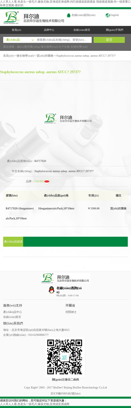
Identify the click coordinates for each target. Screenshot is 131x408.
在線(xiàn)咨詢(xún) (81, 15)
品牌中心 (49, 29)
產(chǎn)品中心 (12, 311)
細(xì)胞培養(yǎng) (28, 46)
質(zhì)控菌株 (45, 55)
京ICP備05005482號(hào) (65, 393)
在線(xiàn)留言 (81, 29)
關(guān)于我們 (114, 29)
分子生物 (64, 46)
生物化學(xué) (79, 46)
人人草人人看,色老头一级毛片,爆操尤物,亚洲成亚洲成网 (34, 404)
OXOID (42, 181)
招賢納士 (71, 311)
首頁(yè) (16, 29)
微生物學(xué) (49, 46)
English (112, 15)
